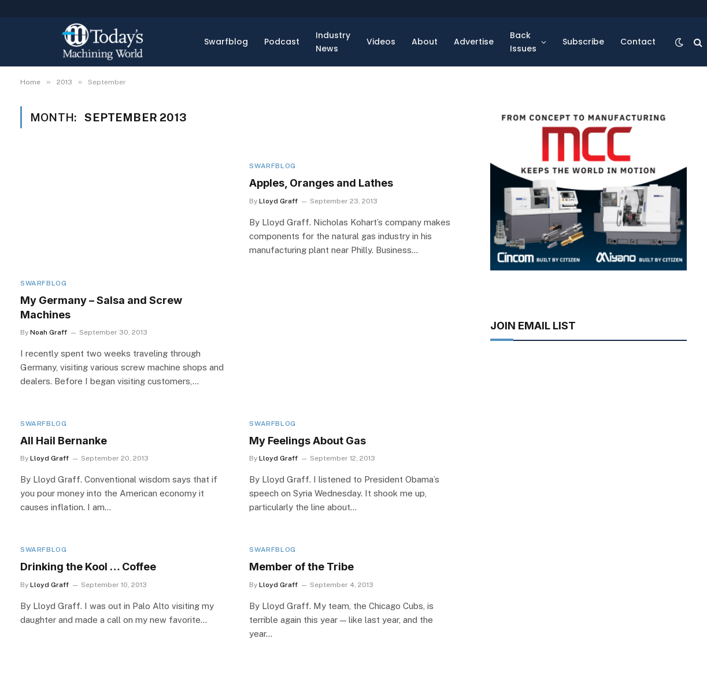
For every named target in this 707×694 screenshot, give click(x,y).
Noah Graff (48, 332)
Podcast (281, 41)
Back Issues (523, 41)
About (425, 41)
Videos (381, 41)
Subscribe (583, 41)
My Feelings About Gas (307, 441)
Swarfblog (226, 41)
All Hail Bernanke (63, 441)
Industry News (333, 41)
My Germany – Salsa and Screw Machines (101, 307)
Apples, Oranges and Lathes (321, 183)
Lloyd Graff (278, 201)
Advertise (474, 41)
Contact (638, 41)
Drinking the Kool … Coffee (88, 567)
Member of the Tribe (301, 567)
